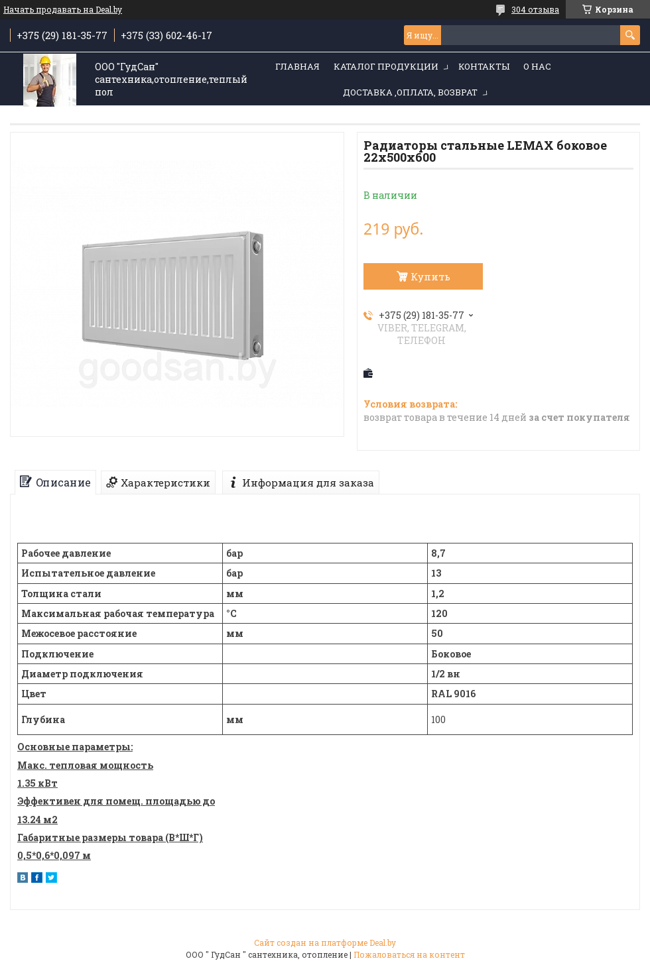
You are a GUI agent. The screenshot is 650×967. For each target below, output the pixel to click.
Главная (297, 66)
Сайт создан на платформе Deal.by (325, 942)
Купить (430, 276)
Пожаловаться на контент (409, 954)
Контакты (483, 66)
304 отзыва (535, 9)
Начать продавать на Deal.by (62, 9)
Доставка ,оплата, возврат (410, 92)
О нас (537, 66)
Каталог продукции (386, 66)
